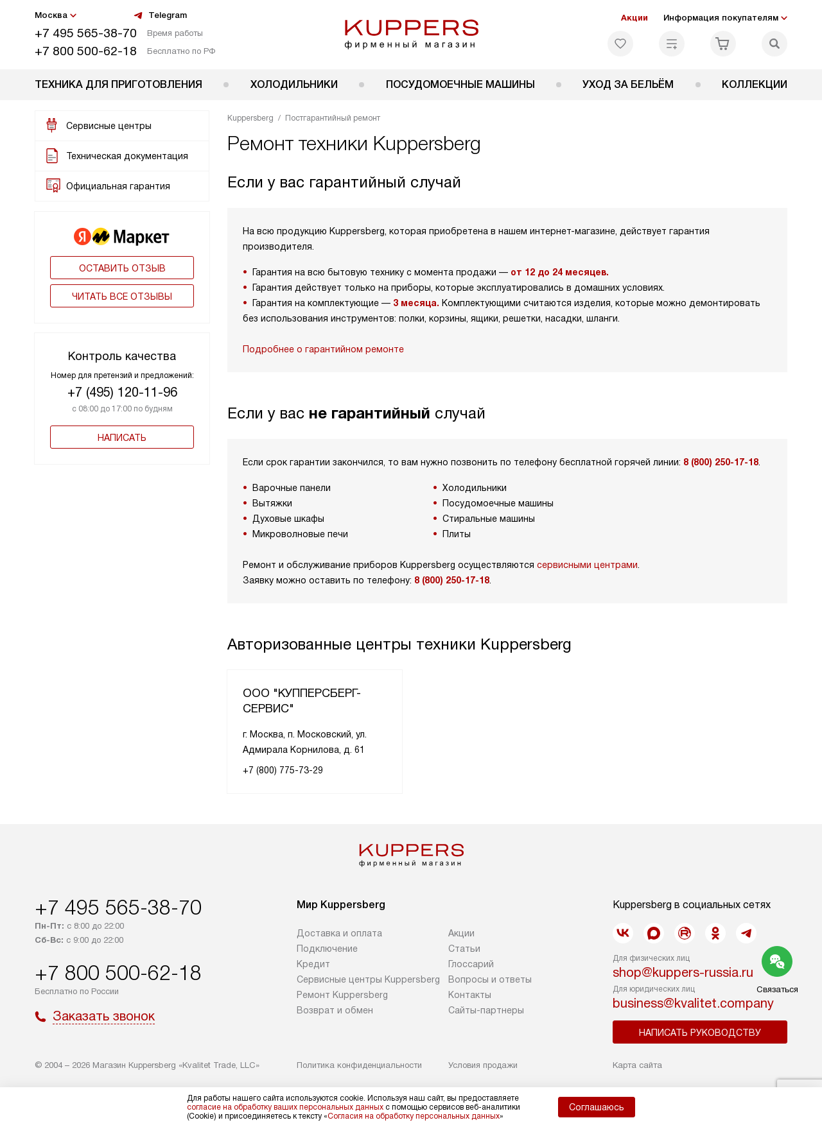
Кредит (313, 964)
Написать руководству (700, 1033)
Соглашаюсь (596, 1107)
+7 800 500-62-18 (86, 51)
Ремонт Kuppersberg (342, 995)
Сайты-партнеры (486, 1010)
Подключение (327, 948)
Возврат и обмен (335, 1010)
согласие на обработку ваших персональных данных (285, 1107)
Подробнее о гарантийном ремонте (323, 349)
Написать (122, 438)
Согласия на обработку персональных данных (414, 1116)
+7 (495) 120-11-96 (122, 392)
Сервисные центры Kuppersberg (368, 979)
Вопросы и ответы (490, 979)
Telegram (160, 15)
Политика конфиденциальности (359, 1065)
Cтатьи (464, 948)
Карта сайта (637, 1065)
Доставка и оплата (339, 933)
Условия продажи (483, 1065)
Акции (634, 17)
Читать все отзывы (122, 296)
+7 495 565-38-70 (86, 33)
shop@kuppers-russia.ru (683, 972)
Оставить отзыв (122, 268)
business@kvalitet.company (693, 1003)
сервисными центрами (587, 565)
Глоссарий (471, 964)
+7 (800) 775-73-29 (283, 770)
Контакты (469, 995)
